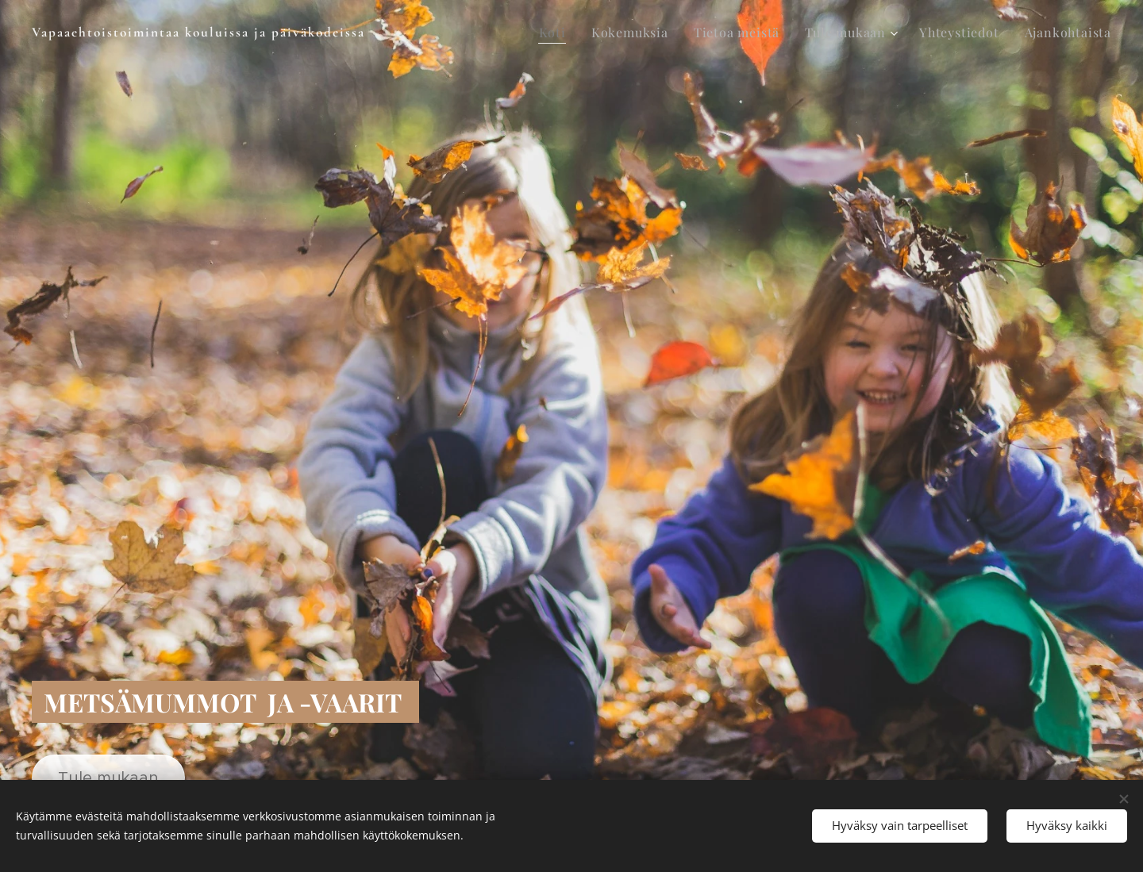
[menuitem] (557, 32)
